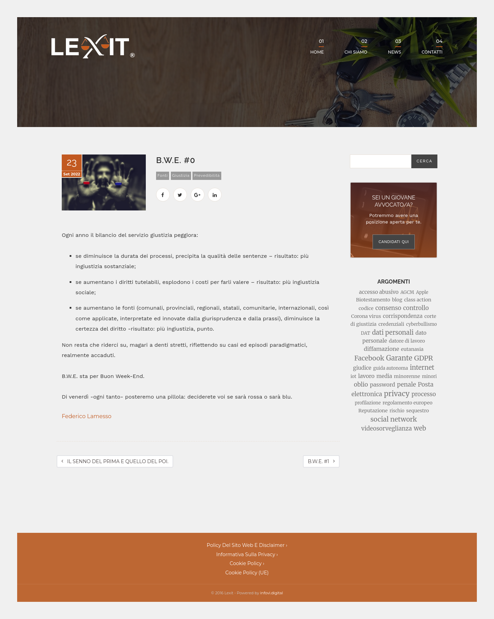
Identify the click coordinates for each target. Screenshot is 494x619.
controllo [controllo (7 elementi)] (416, 308)
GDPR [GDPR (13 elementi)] (423, 358)
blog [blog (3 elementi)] (397, 300)
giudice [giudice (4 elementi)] (362, 368)
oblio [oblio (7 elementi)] (361, 384)
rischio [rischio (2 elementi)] (396, 411)
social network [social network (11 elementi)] (393, 419)
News (394, 46)
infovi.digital (271, 593)
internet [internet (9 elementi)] (422, 367)
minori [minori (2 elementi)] (429, 376)
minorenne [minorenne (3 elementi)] (407, 376)
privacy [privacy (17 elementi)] (397, 393)
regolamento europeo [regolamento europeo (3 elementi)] (407, 403)
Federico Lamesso (86, 416)
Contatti (432, 46)
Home (317, 46)
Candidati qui (393, 241)
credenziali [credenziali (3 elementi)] (391, 324)
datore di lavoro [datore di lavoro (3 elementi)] (407, 341)
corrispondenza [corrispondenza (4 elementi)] (402, 316)
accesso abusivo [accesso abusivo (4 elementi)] (379, 292)
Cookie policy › (247, 563)
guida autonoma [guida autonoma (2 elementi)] (390, 368)
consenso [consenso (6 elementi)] (388, 308)
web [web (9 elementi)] (420, 428)
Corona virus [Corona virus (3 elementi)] (366, 316)
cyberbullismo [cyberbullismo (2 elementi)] (421, 324)
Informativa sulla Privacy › (247, 554)
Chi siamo (355, 46)
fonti (162, 175)
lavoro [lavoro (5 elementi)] (366, 375)
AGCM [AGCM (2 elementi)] (407, 292)
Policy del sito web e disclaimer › (247, 545)
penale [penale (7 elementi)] (406, 384)
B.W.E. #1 (321, 461)
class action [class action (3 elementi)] (417, 300)
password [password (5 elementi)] (382, 384)
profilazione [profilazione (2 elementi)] (367, 403)
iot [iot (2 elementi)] (353, 376)
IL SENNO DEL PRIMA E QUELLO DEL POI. (114, 461)
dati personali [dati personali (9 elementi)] (392, 332)
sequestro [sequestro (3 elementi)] (417, 411)
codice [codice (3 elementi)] (365, 308)
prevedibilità (207, 175)
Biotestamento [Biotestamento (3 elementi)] (373, 300)
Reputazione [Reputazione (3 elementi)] (373, 411)
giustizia (181, 175)
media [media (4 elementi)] (384, 376)
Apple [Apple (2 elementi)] (422, 292)
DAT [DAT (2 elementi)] (365, 333)
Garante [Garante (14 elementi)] (399, 358)
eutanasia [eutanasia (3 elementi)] (412, 349)
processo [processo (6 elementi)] (424, 394)
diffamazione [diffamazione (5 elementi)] (381, 348)
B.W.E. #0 (176, 160)
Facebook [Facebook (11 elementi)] (369, 358)
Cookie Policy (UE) (247, 573)
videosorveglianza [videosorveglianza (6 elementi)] (386, 428)
